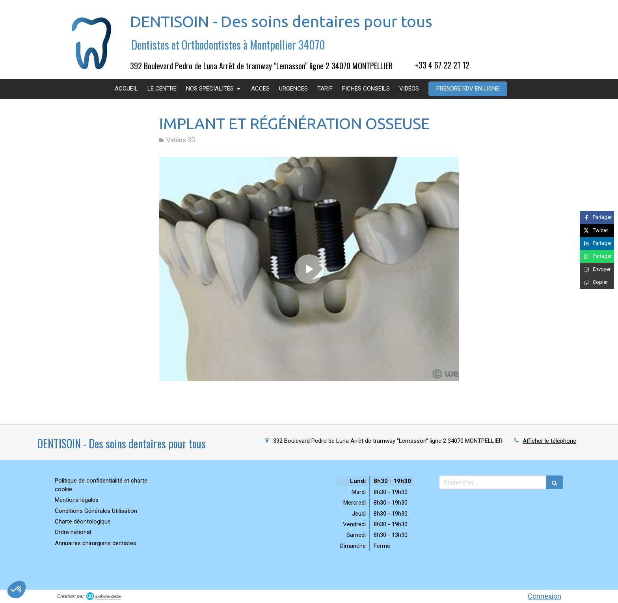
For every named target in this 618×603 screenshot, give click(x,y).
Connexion (544, 596)
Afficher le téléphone (549, 440)
